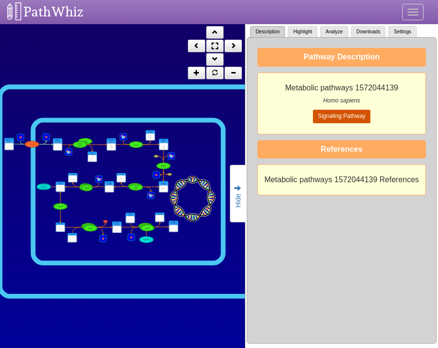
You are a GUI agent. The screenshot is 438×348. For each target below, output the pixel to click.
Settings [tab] (402, 31)
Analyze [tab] (334, 31)
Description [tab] (267, 31)
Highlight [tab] (302, 31)
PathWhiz (54, 12)
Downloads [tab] (368, 31)
